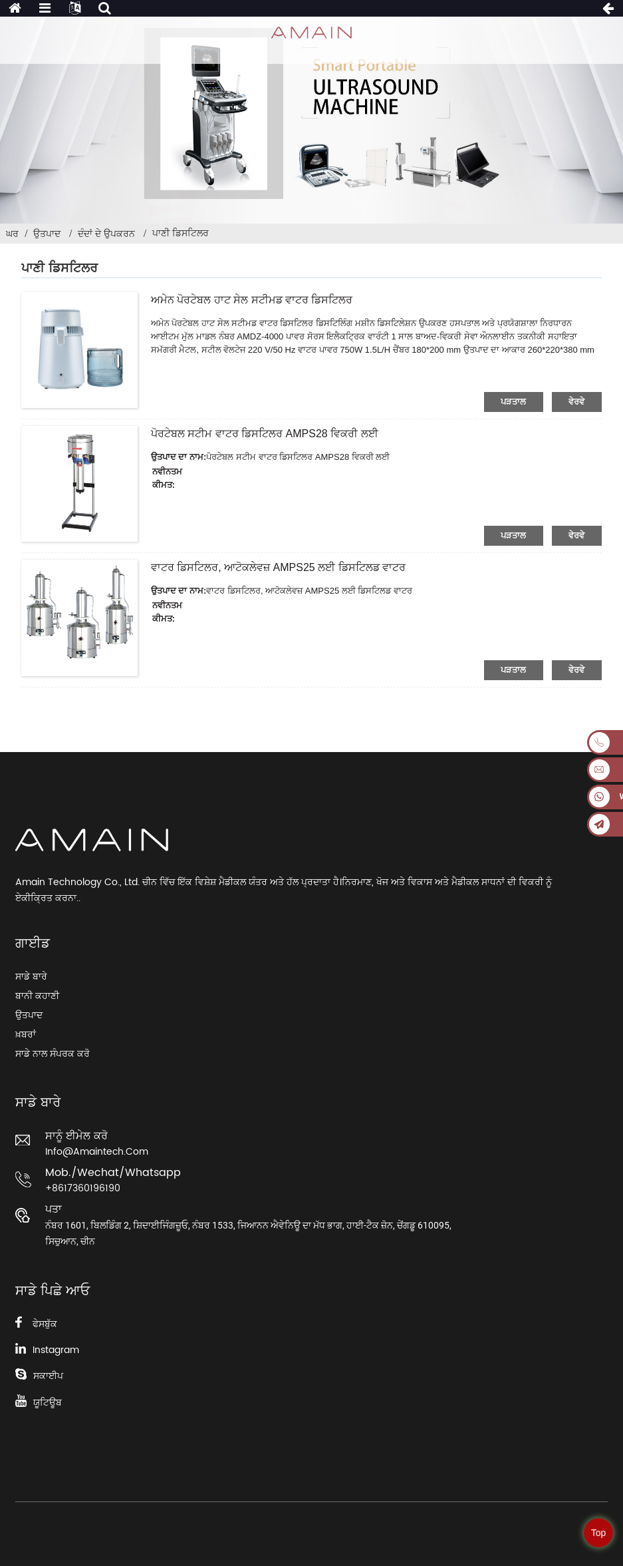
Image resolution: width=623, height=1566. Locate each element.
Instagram (56, 1350)
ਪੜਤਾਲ (514, 402)
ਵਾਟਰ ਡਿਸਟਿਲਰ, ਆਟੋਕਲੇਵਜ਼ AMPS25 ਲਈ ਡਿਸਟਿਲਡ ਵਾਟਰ (278, 567)
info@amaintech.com (96, 1151)
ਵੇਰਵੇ (576, 402)
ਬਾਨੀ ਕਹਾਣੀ (37, 996)
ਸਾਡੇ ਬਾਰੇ (31, 976)
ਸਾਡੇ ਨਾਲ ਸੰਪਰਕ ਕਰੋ (52, 1054)
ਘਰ (12, 233)
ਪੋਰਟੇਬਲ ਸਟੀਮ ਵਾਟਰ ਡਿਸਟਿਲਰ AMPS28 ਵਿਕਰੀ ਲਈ (264, 433)
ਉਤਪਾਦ (47, 233)
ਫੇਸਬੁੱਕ (45, 1324)
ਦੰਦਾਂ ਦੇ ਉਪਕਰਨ (106, 233)
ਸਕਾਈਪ (48, 1376)
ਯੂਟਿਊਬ (47, 1402)
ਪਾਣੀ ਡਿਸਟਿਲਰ (180, 233)
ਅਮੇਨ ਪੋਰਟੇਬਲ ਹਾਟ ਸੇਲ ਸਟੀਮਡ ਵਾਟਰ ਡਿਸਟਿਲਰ (252, 299)
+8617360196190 (82, 1188)
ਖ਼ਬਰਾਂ (25, 1034)
